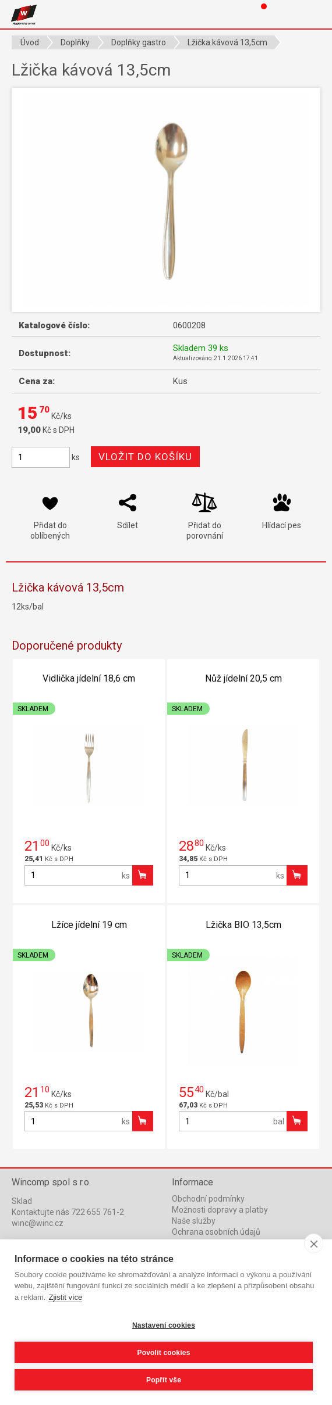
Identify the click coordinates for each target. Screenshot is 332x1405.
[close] (313, 1243)
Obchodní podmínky (208, 1198)
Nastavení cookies (163, 1325)
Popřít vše (163, 1380)
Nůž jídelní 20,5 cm (243, 678)
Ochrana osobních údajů (216, 1231)
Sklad (22, 1201)
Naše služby (194, 1220)
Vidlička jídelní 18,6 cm (89, 678)
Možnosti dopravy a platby (220, 1209)
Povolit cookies (163, 1353)
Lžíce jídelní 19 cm (89, 924)
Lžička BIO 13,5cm (243, 924)
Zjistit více (65, 1297)
